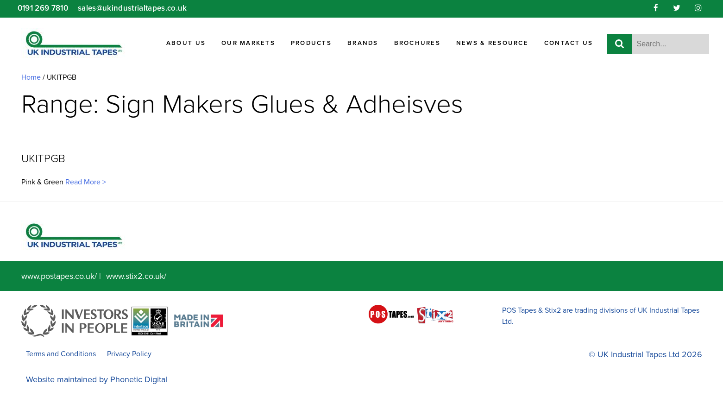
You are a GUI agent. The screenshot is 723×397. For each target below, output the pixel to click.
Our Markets (248, 43)
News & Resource (492, 43)
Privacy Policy (129, 354)
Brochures (417, 43)
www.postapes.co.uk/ (59, 276)
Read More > (84, 182)
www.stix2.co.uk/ (136, 276)
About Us (186, 43)
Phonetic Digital (138, 379)
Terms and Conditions (61, 354)
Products (311, 43)
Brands (362, 43)
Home (31, 77)
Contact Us (568, 43)
